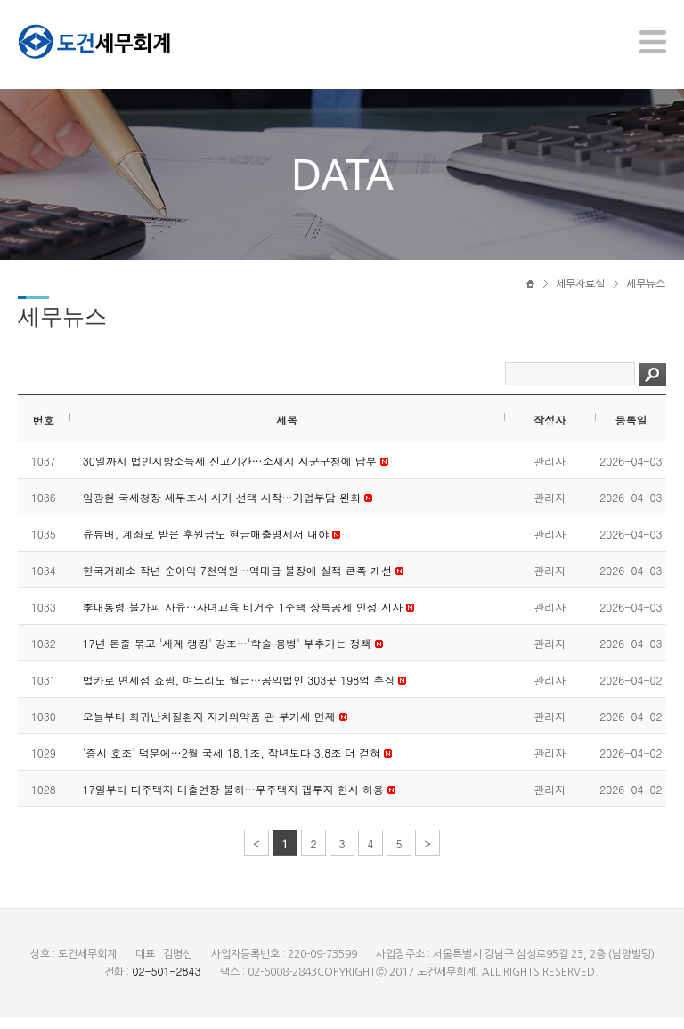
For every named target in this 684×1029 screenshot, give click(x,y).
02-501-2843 (166, 981)
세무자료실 (580, 291)
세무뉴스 (645, 291)
